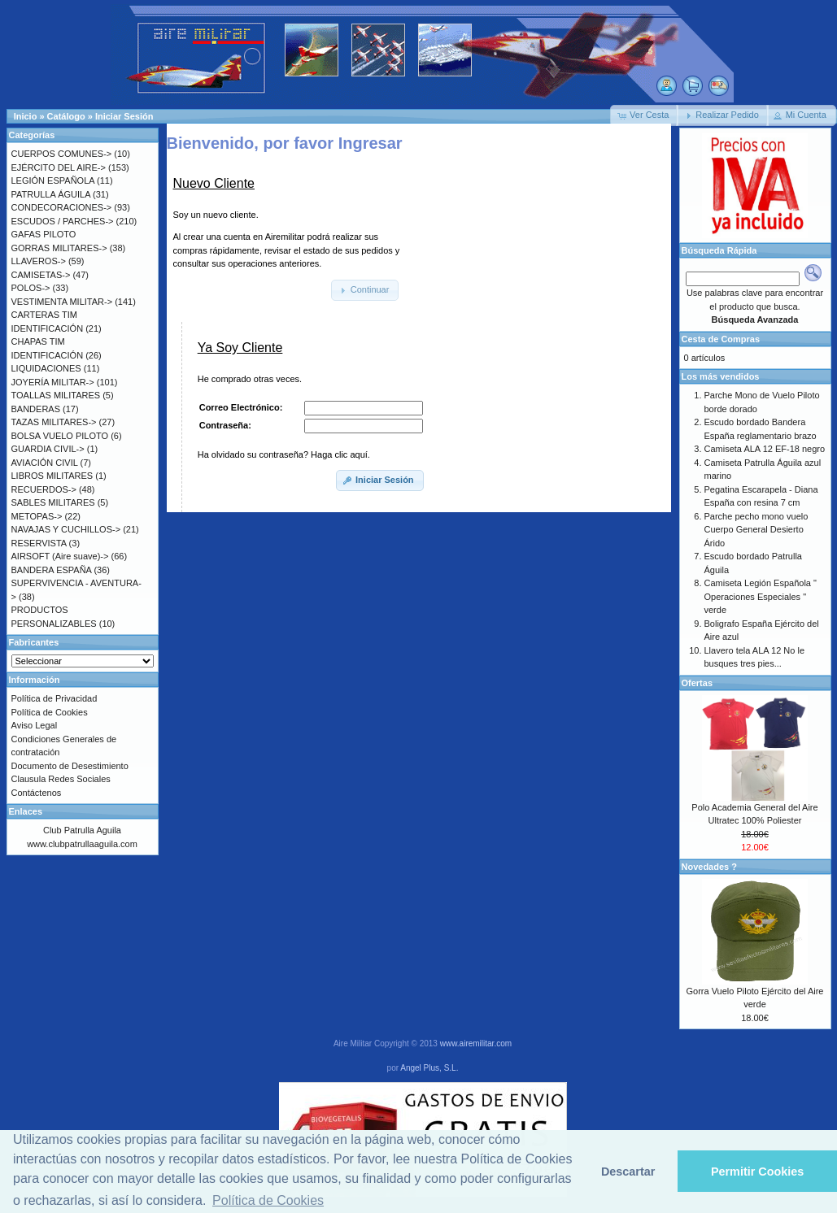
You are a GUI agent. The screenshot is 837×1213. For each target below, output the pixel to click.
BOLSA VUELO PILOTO (60, 436)
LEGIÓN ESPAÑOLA (53, 180)
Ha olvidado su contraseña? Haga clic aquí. (284, 454)
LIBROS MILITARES (52, 475)
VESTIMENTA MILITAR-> (62, 302)
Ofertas (697, 683)
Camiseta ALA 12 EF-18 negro (765, 449)
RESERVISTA (39, 543)
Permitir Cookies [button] (757, 1171)
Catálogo (66, 116)
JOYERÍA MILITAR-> (52, 382)
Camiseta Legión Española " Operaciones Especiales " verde (760, 596)
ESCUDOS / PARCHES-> (62, 221)
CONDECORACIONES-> (61, 207)
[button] (644, 115)
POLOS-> (30, 288)
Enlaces (26, 811)
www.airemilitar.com (476, 1043)
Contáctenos (36, 793)
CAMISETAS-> (41, 275)
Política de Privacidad (54, 698)
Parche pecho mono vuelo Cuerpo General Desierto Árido (756, 529)
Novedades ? (709, 867)
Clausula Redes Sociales (61, 779)
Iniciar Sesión (124, 116)
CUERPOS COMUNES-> (61, 154)
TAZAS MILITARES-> (54, 422)
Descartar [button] (628, 1171)
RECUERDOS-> (43, 489)
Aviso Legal (34, 725)
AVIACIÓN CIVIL (44, 462)
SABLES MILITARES (53, 502)
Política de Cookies (49, 712)
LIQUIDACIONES (46, 368)
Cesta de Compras (721, 339)
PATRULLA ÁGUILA (50, 194)
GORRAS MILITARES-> (59, 248)
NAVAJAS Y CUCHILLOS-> (66, 529)
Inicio (25, 116)
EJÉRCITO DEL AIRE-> (58, 167)
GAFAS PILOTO (43, 234)
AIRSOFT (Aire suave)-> (60, 556)
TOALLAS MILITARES (56, 395)
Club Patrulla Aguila (82, 830)
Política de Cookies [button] (268, 1200)
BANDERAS (36, 409)
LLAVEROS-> (38, 261)
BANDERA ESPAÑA (51, 570)
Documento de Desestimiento (70, 766)
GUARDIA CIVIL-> (48, 449)
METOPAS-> (37, 516)
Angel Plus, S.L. (429, 1067)
